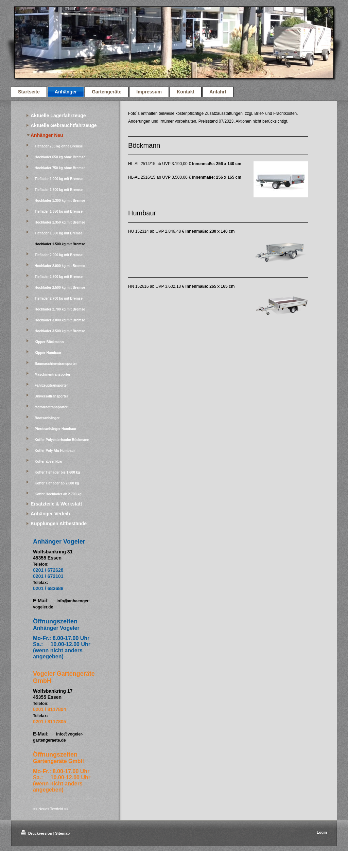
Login (322, 832)
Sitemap (62, 833)
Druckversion (37, 833)
